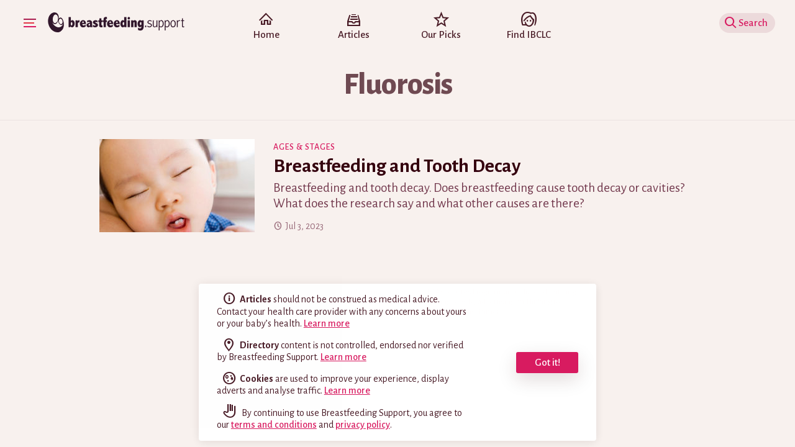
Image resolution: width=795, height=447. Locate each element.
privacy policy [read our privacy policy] (362, 425)
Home (266, 28)
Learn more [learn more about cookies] (347, 390)
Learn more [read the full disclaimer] (327, 323)
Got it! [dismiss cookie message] (547, 362)
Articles (354, 28)
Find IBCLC (529, 28)
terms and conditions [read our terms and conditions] (274, 425)
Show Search (749, 22)
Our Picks (441, 28)
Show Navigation (32, 22)
